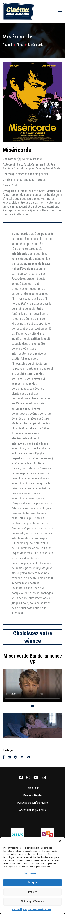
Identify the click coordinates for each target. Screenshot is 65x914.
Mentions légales (19, 909)
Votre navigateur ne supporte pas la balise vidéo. (32, 685)
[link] (21, 777)
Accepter (33, 882)
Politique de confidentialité (39, 909)
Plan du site (32, 788)
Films (20, 44)
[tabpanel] (32, 675)
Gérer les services (32, 873)
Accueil (7, 44)
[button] (60, 841)
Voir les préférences (32, 901)
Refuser (32, 892)
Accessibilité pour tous (32, 810)
